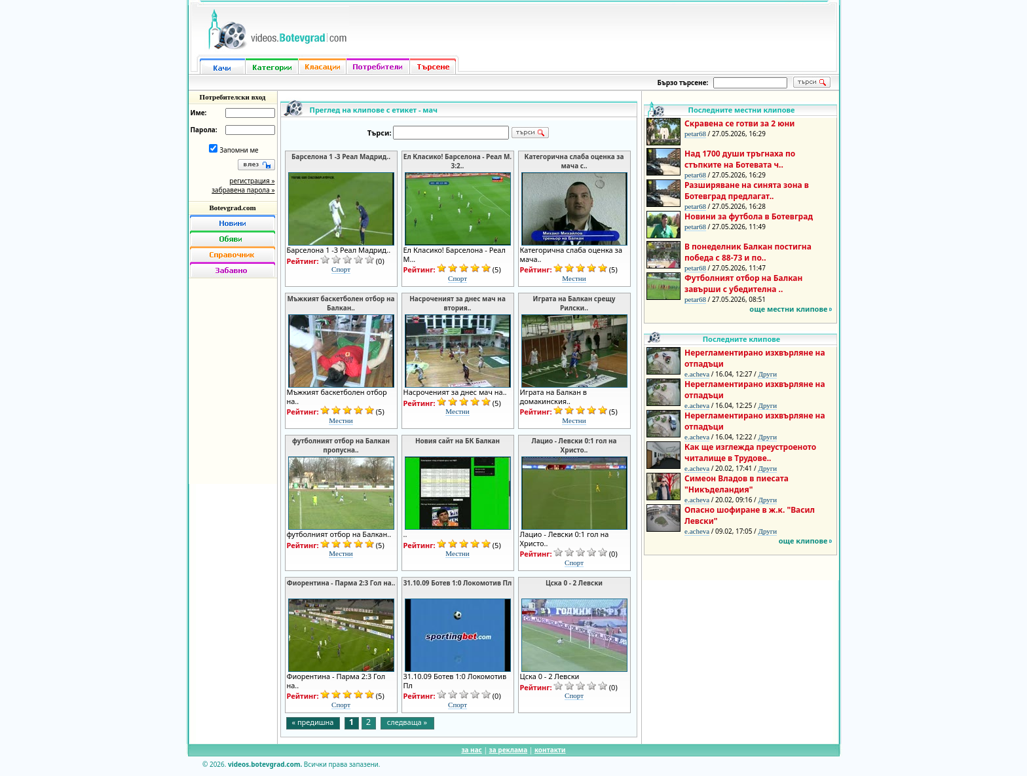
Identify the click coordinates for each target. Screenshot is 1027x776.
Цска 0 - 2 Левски (574, 582)
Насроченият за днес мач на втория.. (457, 303)
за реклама (508, 749)
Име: (199, 112)
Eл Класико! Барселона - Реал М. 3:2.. (457, 161)
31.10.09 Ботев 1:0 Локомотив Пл (457, 582)
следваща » (407, 722)
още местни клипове (788, 309)
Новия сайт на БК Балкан (457, 440)
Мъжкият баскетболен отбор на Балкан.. (340, 303)
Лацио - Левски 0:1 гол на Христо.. (573, 445)
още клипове (803, 540)
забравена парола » (243, 189)
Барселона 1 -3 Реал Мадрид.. (340, 156)
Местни (574, 278)
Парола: (204, 129)
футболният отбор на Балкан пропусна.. (341, 445)
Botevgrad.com (232, 208)
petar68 (695, 134)
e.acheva (696, 374)
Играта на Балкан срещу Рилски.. (573, 303)
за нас (471, 749)
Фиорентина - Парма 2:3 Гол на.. (341, 582)
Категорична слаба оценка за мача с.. (574, 161)
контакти (550, 749)
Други (767, 374)
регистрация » (251, 180)
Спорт (340, 269)
